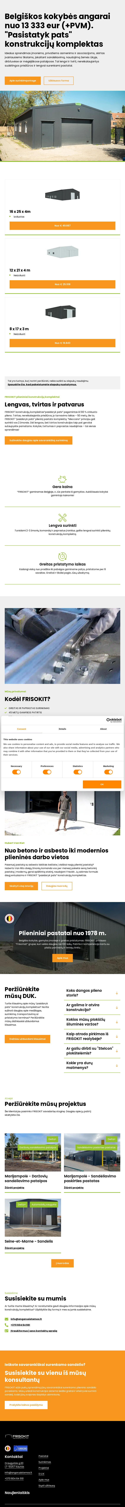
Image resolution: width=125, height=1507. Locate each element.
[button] (23, 81)
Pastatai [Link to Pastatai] (43, 1456)
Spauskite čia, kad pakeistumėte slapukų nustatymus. (42, 384)
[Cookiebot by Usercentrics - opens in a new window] (109, 720)
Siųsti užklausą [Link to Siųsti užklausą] (47, 1485)
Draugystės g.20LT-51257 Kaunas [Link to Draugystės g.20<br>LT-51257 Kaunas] (14, 1464)
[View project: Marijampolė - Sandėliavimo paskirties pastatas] (92, 1162)
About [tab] (103, 729)
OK (102, 784)
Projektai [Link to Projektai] (44, 1468)
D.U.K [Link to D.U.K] (41, 1474)
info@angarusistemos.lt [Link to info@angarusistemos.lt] (18, 1472)
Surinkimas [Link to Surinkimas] (45, 1462)
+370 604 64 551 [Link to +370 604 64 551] (14, 1478)
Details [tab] (62, 729)
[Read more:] (62, 207)
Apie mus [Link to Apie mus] (44, 1479)
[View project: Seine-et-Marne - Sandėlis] (33, 1226)
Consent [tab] (21, 729)
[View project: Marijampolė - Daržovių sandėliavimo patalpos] (33, 1162)
